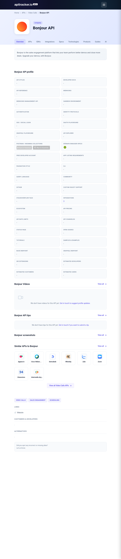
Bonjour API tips (22, 315)
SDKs (38, 42)
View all (102, 284)
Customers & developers (26, 419)
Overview (20, 42)
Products (87, 42)
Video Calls (32, 13)
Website (18, 413)
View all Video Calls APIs (60, 386)
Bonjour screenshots (24, 335)
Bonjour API (44, 13)
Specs (61, 42)
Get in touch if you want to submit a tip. (74, 325)
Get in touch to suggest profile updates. (75, 303)
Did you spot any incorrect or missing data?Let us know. (32, 446)
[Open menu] (104, 5)
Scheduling (54, 400)
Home (16, 13)
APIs (23, 13)
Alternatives (20, 431)
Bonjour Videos (22, 284)
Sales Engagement (38, 400)
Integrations (49, 42)
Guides (97, 42)
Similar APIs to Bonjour (26, 346)
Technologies (73, 42)
